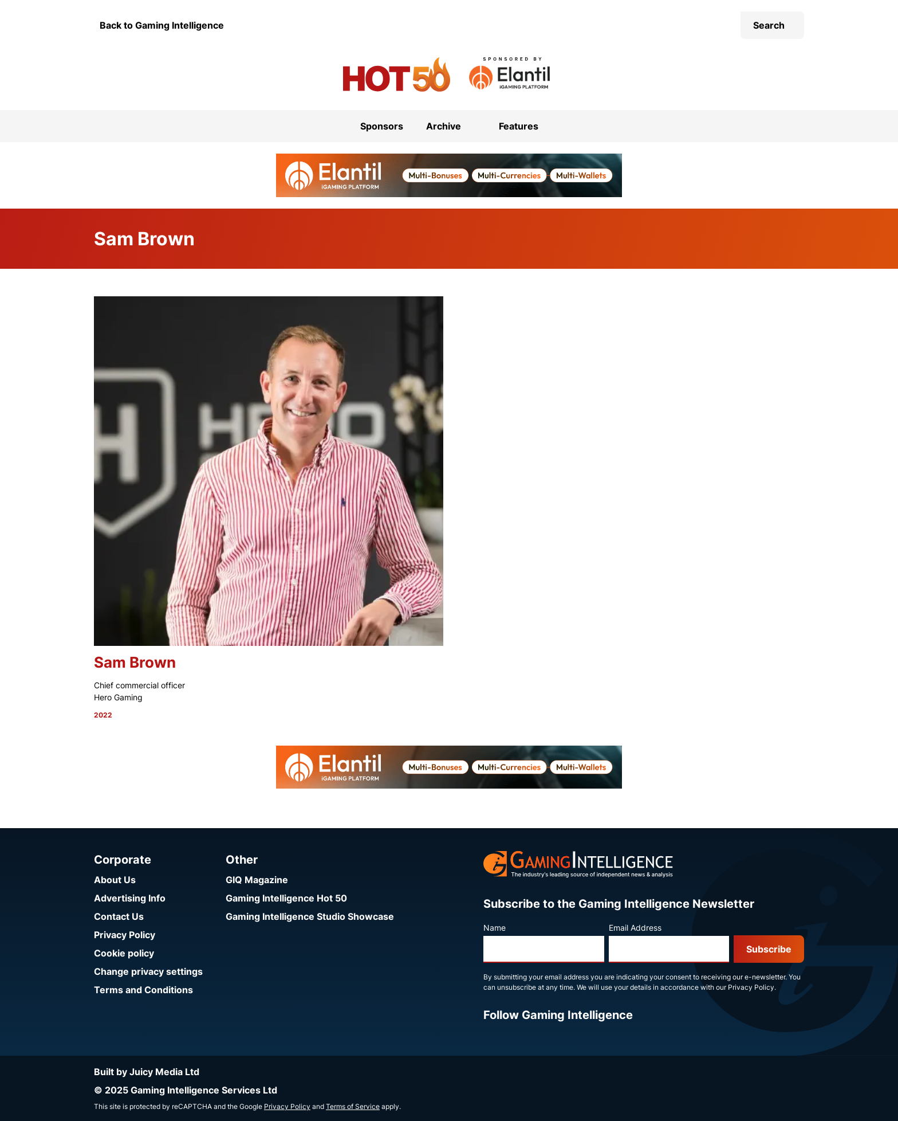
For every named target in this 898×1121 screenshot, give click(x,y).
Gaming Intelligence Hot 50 (286, 898)
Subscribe (768, 949)
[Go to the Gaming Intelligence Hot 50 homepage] (396, 74)
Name (494, 927)
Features (518, 126)
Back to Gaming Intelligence (162, 25)
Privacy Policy (124, 934)
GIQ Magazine (257, 879)
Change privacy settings (148, 971)
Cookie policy (124, 953)
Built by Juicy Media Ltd (146, 1071)
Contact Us (119, 916)
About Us (115, 879)
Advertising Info (130, 898)
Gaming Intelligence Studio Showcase (310, 916)
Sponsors (381, 126)
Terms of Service (353, 1106)
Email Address (635, 927)
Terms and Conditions (143, 989)
